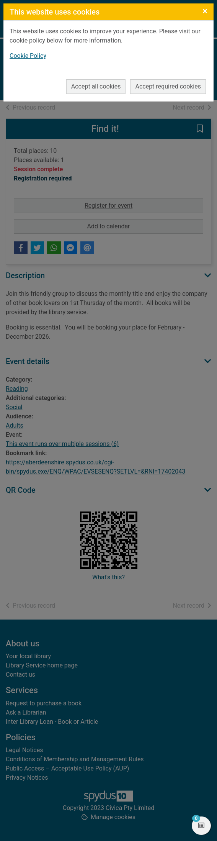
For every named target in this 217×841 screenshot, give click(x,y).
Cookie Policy (28, 55)
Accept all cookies (96, 86)
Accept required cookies (168, 86)
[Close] (205, 11)
